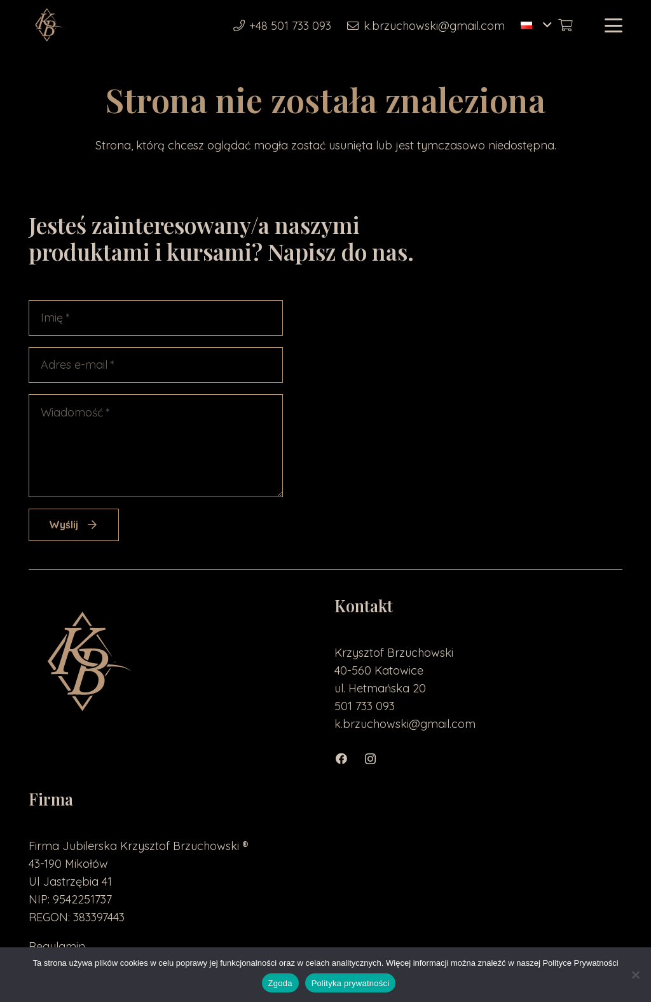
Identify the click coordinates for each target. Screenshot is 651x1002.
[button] (536, 25)
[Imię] (156, 318)
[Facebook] (348, 759)
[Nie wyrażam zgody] (635, 974)
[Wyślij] (74, 525)
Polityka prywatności (351, 983)
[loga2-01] (48, 25)
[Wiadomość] (156, 445)
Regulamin (57, 946)
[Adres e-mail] (156, 365)
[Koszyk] (565, 25)
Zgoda (280, 983)
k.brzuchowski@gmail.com (405, 724)
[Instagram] (377, 759)
